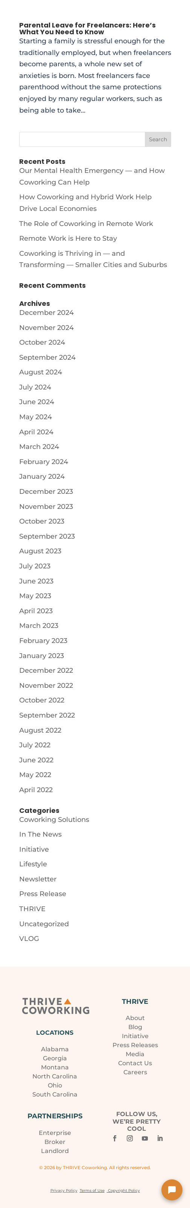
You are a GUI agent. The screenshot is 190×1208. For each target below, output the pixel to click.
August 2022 (40, 730)
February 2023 (43, 641)
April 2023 (36, 611)
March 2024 (39, 447)
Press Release (42, 894)
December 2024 (46, 312)
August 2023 (40, 551)
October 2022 (41, 700)
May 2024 (35, 417)
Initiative (34, 849)
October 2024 (42, 342)
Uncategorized (44, 924)
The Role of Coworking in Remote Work (86, 224)
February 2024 (43, 462)
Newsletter (37, 879)
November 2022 (46, 685)
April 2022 (36, 790)
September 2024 (47, 357)
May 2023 (35, 596)
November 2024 (46, 328)
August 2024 (40, 372)
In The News (40, 834)
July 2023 (34, 566)
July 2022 (34, 745)
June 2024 (36, 402)
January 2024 (42, 476)
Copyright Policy (124, 1190)
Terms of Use (92, 1190)
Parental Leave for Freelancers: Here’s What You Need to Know (87, 28)
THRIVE (32, 909)
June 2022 (36, 760)
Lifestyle (33, 864)
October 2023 (41, 521)
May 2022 (35, 775)
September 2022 (47, 715)
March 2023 (38, 626)
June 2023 (36, 581)
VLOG (29, 939)
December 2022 (46, 670)
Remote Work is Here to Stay (68, 238)
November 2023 (46, 506)
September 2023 (47, 536)
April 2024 (36, 432)
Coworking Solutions (54, 820)
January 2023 (41, 656)
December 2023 (46, 491)
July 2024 (35, 387)
